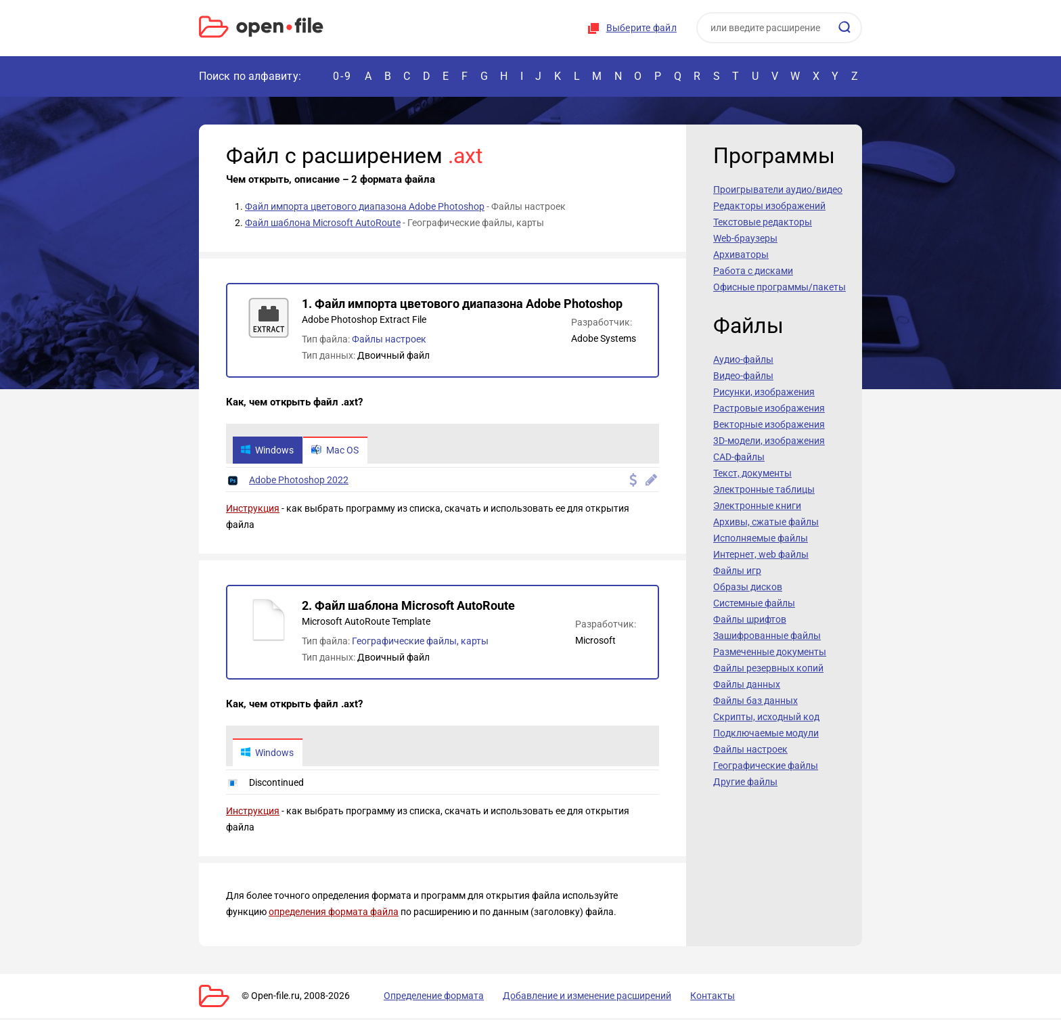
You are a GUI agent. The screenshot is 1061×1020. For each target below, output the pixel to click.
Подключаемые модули (766, 733)
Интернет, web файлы (761, 554)
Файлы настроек (389, 339)
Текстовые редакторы (762, 222)
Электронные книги (757, 505)
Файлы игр (737, 570)
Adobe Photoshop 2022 (298, 481)
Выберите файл (641, 27)
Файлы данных (746, 684)
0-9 (342, 76)
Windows (268, 450)
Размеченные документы (769, 651)
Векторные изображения (769, 424)
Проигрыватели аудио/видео (777, 189)
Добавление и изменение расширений (570, 997)
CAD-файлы (739, 456)
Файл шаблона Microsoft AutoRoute (323, 222)
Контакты (688, 997)
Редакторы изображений (769, 205)
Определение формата (424, 997)
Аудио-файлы (743, 359)
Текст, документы (752, 473)
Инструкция (252, 509)
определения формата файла (334, 913)
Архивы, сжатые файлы (766, 521)
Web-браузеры (745, 238)
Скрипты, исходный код (766, 716)
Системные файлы (754, 603)
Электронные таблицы (764, 489)
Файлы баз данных (755, 700)
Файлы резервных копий (768, 668)
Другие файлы (745, 781)
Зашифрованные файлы (767, 635)
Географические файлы (765, 765)
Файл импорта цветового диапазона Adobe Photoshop (364, 206)
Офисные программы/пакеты (779, 287)
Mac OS (338, 450)
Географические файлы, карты (420, 642)
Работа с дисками (753, 270)
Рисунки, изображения (764, 391)
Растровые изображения (769, 408)
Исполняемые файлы (760, 538)
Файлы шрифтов (749, 619)
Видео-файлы (743, 375)
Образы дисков (747, 586)
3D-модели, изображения (769, 440)
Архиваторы (741, 254)
